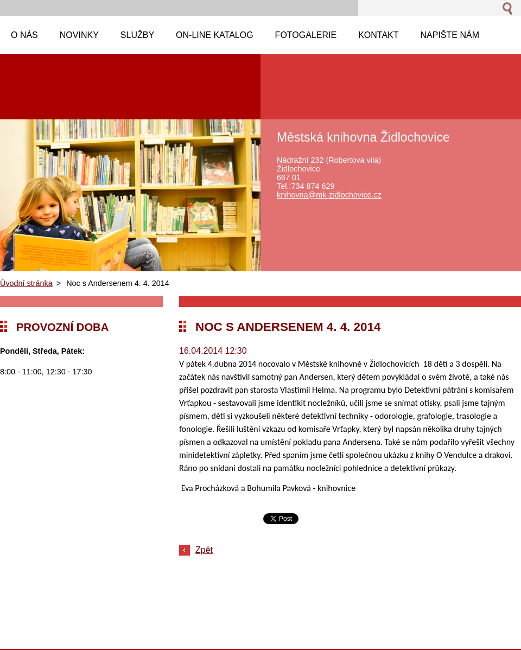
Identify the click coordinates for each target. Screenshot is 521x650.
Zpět (204, 550)
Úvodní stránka (26, 283)
